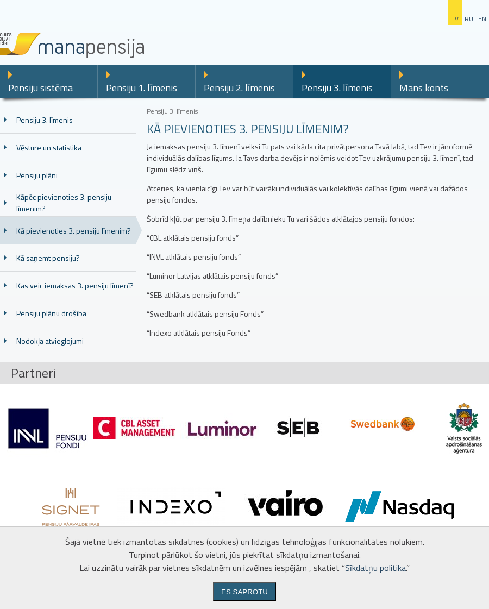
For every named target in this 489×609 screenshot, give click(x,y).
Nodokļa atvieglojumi (50, 341)
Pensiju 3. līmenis (337, 87)
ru (469, 19)
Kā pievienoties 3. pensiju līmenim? (73, 230)
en (482, 19)
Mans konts (423, 87)
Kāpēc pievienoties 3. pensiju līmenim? (63, 202)
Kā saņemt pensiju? (48, 257)
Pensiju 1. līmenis (141, 87)
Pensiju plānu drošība (51, 313)
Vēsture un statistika (49, 147)
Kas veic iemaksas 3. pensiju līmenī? (75, 285)
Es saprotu (244, 592)
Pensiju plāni (37, 175)
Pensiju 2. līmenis (239, 87)
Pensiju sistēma (40, 87)
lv (455, 19)
